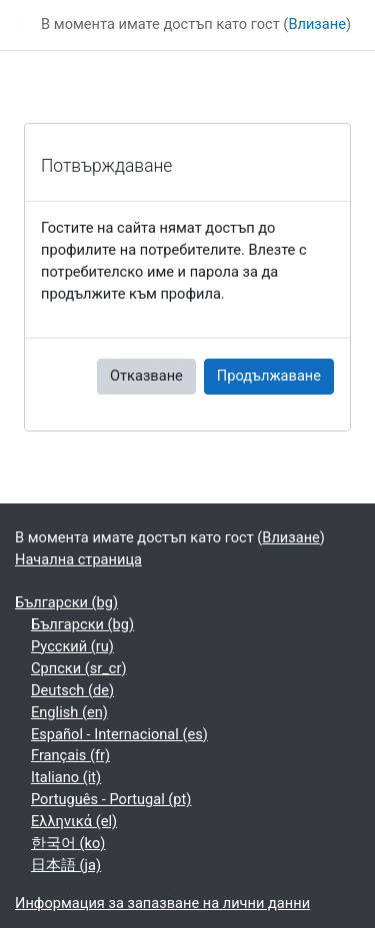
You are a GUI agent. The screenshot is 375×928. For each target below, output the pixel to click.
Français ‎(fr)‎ (70, 755)
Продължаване (269, 376)
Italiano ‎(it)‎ (66, 777)
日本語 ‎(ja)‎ (66, 865)
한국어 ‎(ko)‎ (68, 843)
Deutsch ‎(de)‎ (72, 690)
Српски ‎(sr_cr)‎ (79, 668)
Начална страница (78, 559)
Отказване (146, 376)
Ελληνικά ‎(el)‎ (74, 821)
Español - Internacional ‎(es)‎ (119, 734)
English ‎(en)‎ (69, 712)
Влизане (317, 24)
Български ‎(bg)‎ (66, 602)
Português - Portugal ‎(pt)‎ (111, 799)
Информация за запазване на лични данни (162, 903)
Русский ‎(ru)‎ (72, 646)
